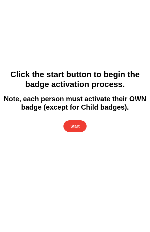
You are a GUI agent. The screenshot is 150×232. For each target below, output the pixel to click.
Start (75, 126)
